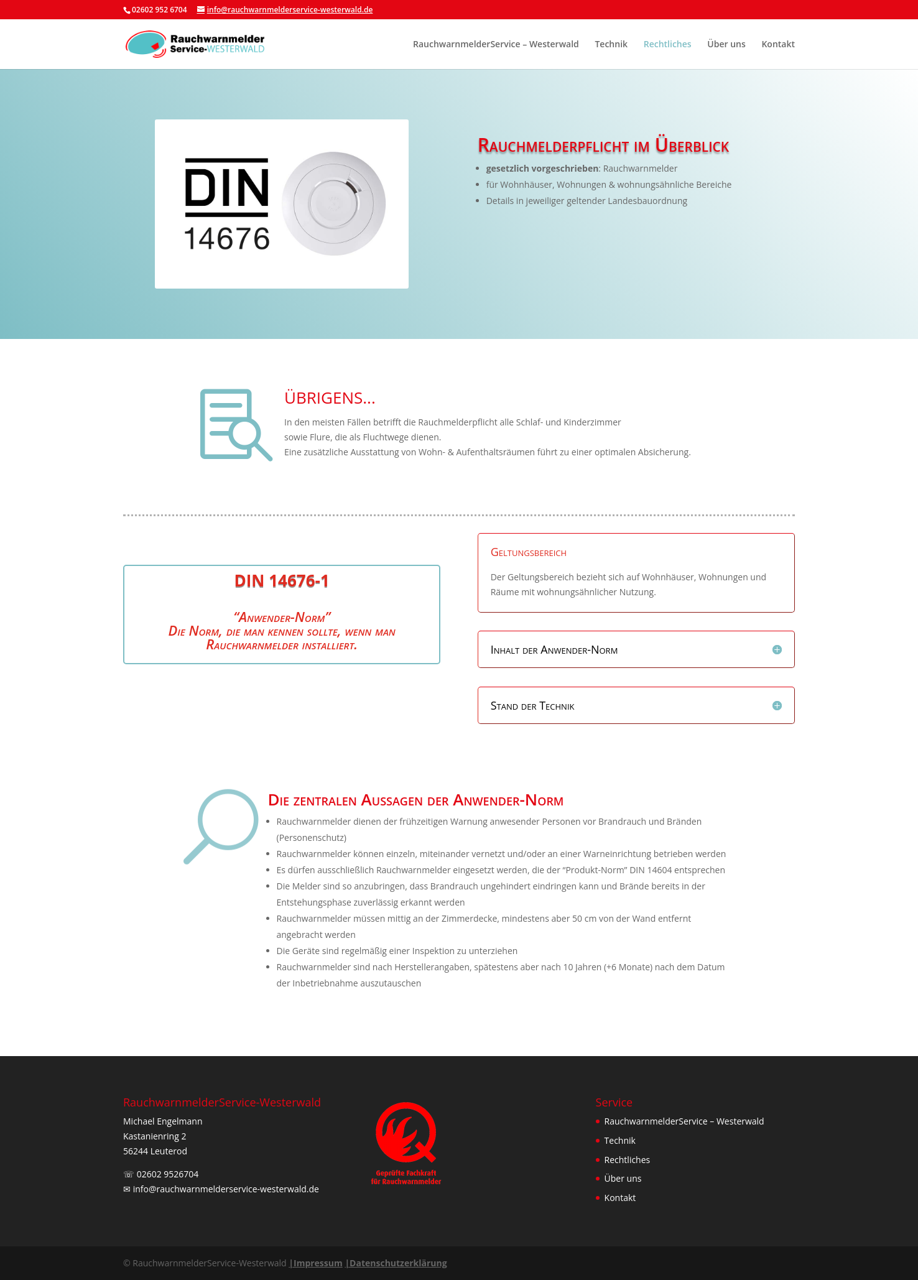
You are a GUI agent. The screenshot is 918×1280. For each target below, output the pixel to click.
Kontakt (778, 45)
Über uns (726, 45)
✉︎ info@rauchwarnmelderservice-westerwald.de (221, 1189)
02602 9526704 (168, 1174)
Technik (611, 45)
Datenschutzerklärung (396, 1263)
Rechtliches (668, 45)
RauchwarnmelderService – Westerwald (496, 45)
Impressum (315, 1263)
